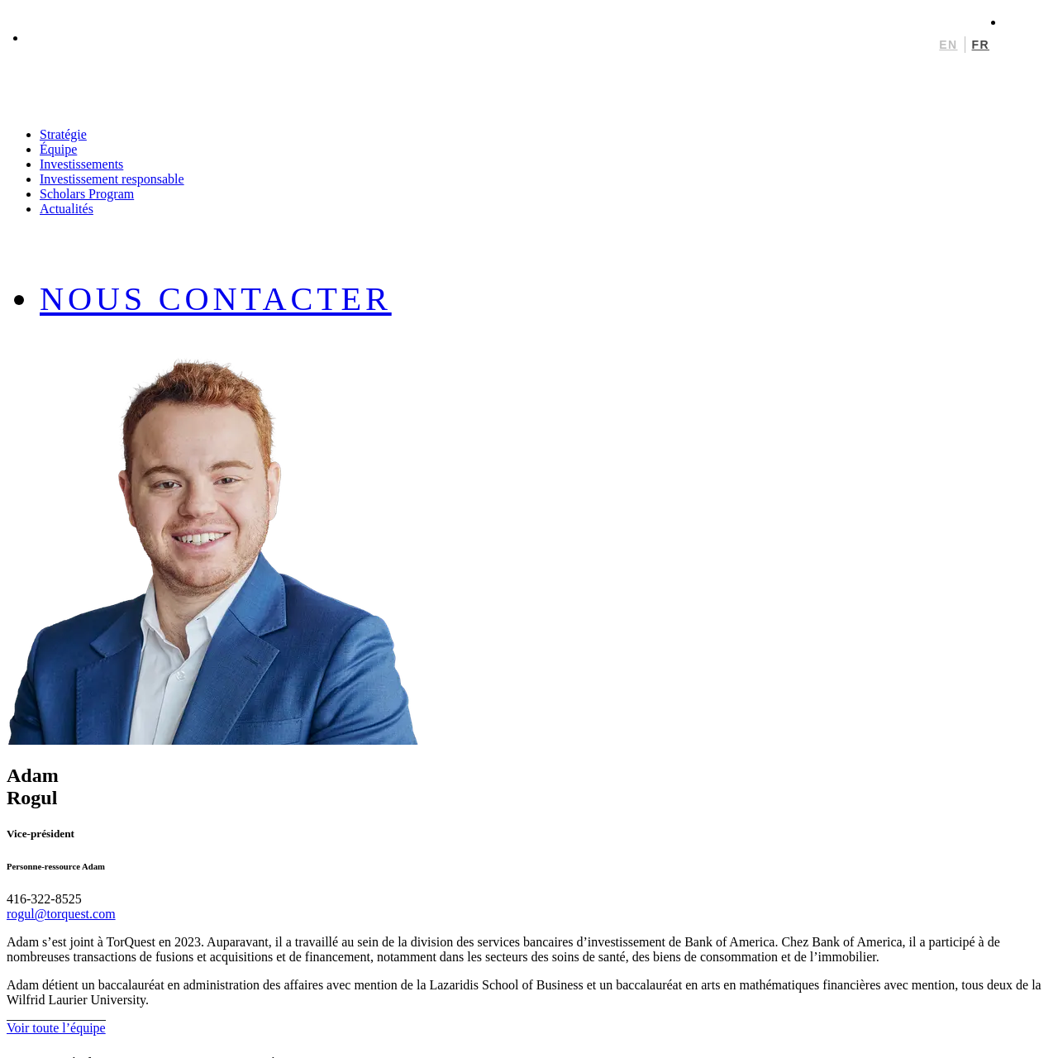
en (948, 44)
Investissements (81, 164)
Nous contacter (216, 298)
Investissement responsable (112, 179)
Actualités (66, 209)
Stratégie (63, 134)
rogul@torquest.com (61, 914)
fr (980, 44)
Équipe (58, 149)
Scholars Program (87, 194)
